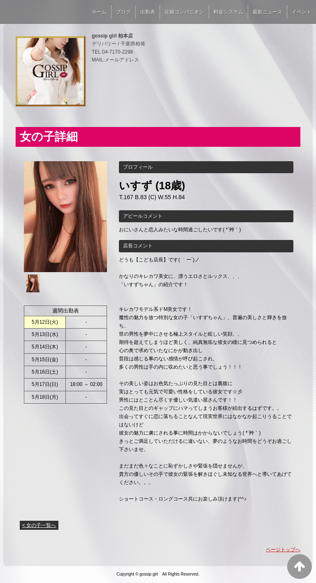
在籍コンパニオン (184, 12)
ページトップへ (283, 549)
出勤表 (147, 12)
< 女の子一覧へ (39, 525)
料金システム (228, 12)
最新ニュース (267, 12)
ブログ (123, 12)
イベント (301, 12)
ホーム (99, 12)
